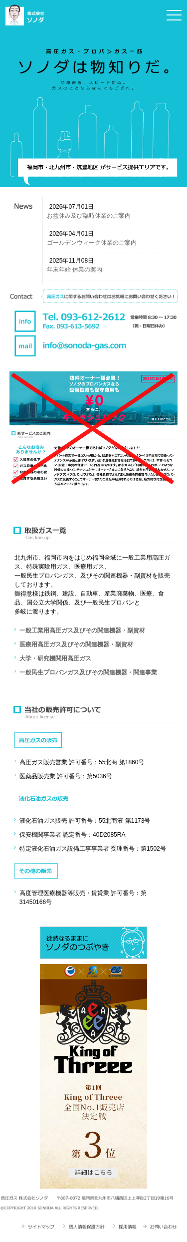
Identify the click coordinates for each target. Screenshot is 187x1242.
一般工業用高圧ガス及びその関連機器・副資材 (82, 630)
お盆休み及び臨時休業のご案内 (89, 215)
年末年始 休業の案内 (74, 269)
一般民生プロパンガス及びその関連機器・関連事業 (88, 672)
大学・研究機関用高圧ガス (55, 658)
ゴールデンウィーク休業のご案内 (92, 242)
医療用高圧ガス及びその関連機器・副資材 (76, 644)
